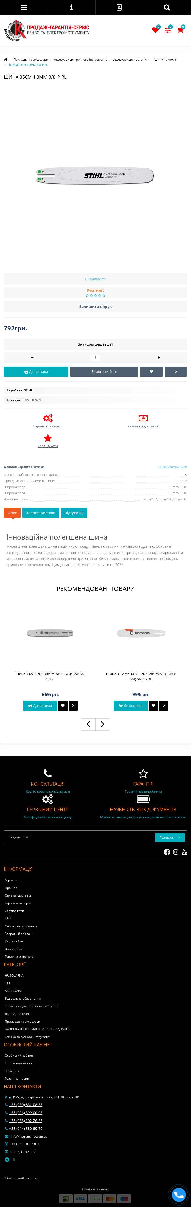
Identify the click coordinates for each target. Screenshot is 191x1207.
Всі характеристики (172, 467)
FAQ (8, 918)
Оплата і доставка (18, 895)
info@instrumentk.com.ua (26, 1136)
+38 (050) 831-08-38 (23, 1104)
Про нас (11, 888)
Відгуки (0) (74, 512)
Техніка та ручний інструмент (27, 1037)
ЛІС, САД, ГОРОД (17, 1014)
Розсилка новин (17, 1078)
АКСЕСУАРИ (13, 991)
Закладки (12, 1071)
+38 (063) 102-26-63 (23, 1120)
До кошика (40, 705)
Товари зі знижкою (19, 956)
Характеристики (40, 512)
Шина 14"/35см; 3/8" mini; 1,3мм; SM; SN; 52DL (50, 676)
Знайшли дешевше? (95, 344)
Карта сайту (14, 941)
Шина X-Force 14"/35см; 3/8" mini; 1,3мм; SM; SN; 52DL (141, 676)
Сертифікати (14, 911)
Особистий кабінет (19, 1055)
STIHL (9, 983)
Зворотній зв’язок (18, 933)
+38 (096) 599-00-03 (23, 1112)
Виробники (13, 949)
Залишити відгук (95, 306)
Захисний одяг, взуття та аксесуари (31, 1006)
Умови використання (21, 926)
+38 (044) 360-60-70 (23, 1128)
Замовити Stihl (104, 371)
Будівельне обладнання (23, 998)
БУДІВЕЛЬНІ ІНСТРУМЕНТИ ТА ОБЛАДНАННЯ (38, 1029)
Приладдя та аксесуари (22, 1021)
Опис (12, 512)
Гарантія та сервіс (18, 903)
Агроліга (11, 880)
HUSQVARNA (14, 975)
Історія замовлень (18, 1063)
